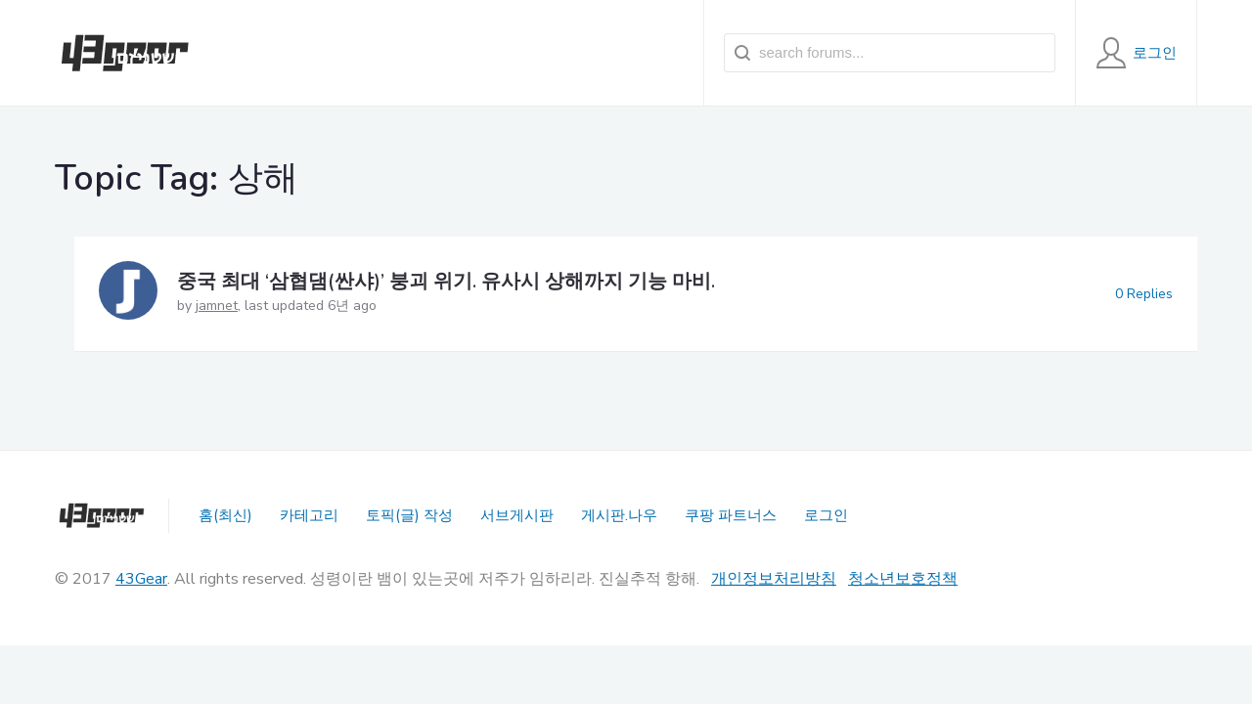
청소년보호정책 (903, 579)
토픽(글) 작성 (409, 515)
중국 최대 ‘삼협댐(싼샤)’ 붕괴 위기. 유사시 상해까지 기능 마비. (446, 281)
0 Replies (1144, 294)
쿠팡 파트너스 (731, 515)
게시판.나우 (619, 515)
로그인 (826, 515)
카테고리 (309, 515)
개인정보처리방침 (773, 579)
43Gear (141, 579)
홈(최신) (225, 515)
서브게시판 (517, 515)
